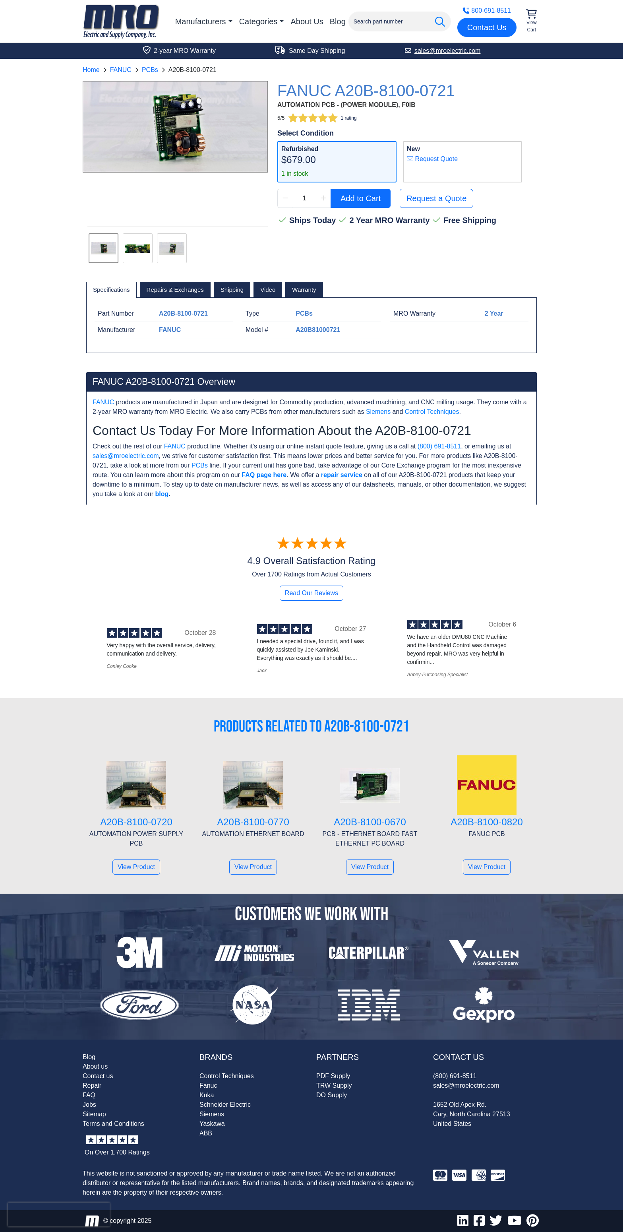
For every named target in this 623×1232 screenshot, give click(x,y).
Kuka (206, 1095)
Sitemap (94, 1114)
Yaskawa (212, 1123)
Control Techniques (432, 411)
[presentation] (59, 1214)
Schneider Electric (225, 1104)
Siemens (378, 411)
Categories (258, 21)
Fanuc (208, 1085)
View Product (136, 866)
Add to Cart (361, 198)
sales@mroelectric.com (126, 455)
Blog (338, 21)
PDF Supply (333, 1076)
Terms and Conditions (113, 1123)
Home (91, 69)
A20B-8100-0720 (136, 822)
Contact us (98, 1076)
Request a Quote (436, 198)
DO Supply (331, 1095)
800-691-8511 (486, 10)
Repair (92, 1085)
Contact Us (487, 27)
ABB (205, 1133)
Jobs (89, 1104)
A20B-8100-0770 (253, 822)
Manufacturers (200, 21)
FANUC (121, 69)
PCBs (150, 69)
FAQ (89, 1095)
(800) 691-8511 (439, 446)
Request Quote (432, 158)
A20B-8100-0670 (370, 822)
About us (95, 1066)
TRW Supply (334, 1085)
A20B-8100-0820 (486, 822)
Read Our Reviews (311, 593)
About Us (306, 21)
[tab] (111, 290)
